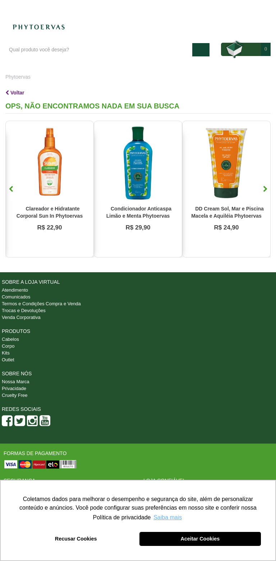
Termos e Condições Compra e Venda (41, 303)
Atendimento (212, 7)
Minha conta (251, 7)
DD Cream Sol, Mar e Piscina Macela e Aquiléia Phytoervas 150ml (227, 216)
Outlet (8, 359)
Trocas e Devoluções (24, 310)
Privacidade (14, 388)
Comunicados (16, 297)
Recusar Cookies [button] (76, 539)
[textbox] (98, 49)
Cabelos (10, 339)
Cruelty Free (15, 395)
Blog (182, 7)
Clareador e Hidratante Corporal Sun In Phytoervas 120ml (50, 216)
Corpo (8, 346)
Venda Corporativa (21, 317)
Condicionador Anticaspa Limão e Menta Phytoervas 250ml (138, 216)
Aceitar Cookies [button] (200, 539)
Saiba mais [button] (167, 517)
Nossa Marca (15, 381)
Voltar (14, 92)
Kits (6, 353)
